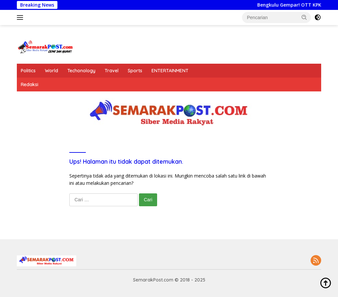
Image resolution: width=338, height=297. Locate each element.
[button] (304, 17)
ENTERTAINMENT (170, 71)
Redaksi (29, 84)
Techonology (81, 71)
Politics (28, 71)
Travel (111, 71)
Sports (135, 71)
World (51, 71)
